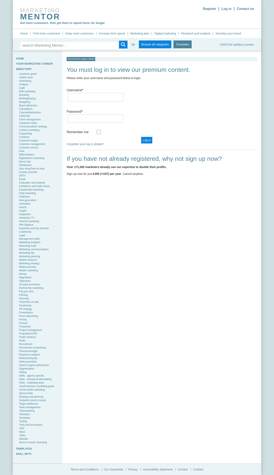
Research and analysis (196, 33)
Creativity (24, 137)
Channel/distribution (30, 112)
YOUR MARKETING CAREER (34, 63)
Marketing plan (139, 33)
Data (21, 151)
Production (25, 326)
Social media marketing (32, 389)
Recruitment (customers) (32, 347)
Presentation (26, 312)
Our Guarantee (113, 469)
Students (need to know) (32, 400)
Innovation (24, 203)
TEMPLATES (24, 448)
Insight (22, 210)
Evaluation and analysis (32, 182)
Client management (30, 119)
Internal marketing (29, 221)
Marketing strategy (29, 263)
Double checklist (28, 172)
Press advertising (28, 316)
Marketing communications (34, 249)
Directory (24, 69)
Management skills (29, 238)
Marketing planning (29, 256)
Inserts (22, 207)
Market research (28, 259)
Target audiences (28, 403)
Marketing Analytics (29, 242)
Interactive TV (26, 217)
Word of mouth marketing (33, 442)
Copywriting (25, 133)
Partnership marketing (31, 288)
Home (24, 33)
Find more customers (46, 33)
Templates (182, 44)
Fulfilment (24, 196)
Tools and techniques (30, 424)
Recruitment (25, 344)
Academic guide (28, 73)
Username (75, 90)
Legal (22, 235)
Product (23, 323)
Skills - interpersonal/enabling (35, 379)
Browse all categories (155, 44)
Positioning (25, 305)
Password (74, 105)
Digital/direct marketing (31, 158)
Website (23, 438)
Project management (30, 330)
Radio (22, 340)
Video (22, 435)
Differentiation (26, 154)
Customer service (28, 147)
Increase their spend (112, 33)
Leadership (25, 231)
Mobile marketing (28, 270)
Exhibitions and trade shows (34, 186)
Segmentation (26, 368)
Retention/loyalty (28, 358)
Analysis (23, 84)
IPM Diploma (26, 224)
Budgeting (24, 102)
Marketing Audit (27, 245)
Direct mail (25, 161)
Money (22, 273)
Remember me (78, 120)
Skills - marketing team (31, 382)
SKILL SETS (23, 453)
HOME (20, 58)
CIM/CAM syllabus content (237, 44)
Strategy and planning (31, 396)
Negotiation (25, 277)
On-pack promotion (29, 284)
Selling (22, 372)
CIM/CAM (24, 116)
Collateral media (28, 123)
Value (22, 431)
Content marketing (29, 130)
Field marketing (27, 193)
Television (24, 414)
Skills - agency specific (31, 375)
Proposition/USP (28, 333)
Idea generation (27, 200)
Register (209, 9)
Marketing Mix (27, 252)
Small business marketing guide (36, 386)
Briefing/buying (27, 98)
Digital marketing (165, 33)
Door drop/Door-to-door (32, 168)
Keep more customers (79, 33)
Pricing (23, 319)
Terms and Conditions (85, 469)
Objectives (25, 281)
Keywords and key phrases (34, 228)
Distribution (25, 165)
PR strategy (25, 309)
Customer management (32, 144)
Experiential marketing (31, 189)
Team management (29, 407)
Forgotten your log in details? (85, 132)
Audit (22, 87)
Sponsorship (26, 393)
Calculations (25, 109)
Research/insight (28, 351)
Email (22, 179)
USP (21, 428)
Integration (25, 214)
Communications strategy (33, 126)
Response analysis (29, 354)
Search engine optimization (34, 365)
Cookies (198, 469)
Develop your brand (228, 33)
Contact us (245, 9)
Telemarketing (27, 410)
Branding (24, 95)
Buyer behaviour (28, 105)
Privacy (133, 469)
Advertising (25, 80)
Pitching (23, 295)
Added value (26, 77)
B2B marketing (27, 91)
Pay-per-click (26, 291)
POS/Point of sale (29, 302)
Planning (24, 298)
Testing (23, 421)
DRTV (22, 175)
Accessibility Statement (158, 469)
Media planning (27, 266)
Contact (183, 469)
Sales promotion (28, 361)
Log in (226, 9)
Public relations (27, 337)
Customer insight (28, 140)
